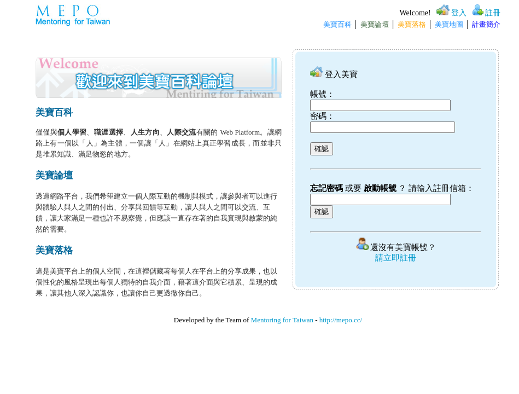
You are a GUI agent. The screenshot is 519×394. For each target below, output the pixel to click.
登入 (458, 13)
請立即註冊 (395, 257)
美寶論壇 (374, 24)
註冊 (492, 13)
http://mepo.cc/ (340, 320)
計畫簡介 (486, 24)
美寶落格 (412, 24)
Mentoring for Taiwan (282, 320)
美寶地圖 (449, 24)
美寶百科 (337, 24)
